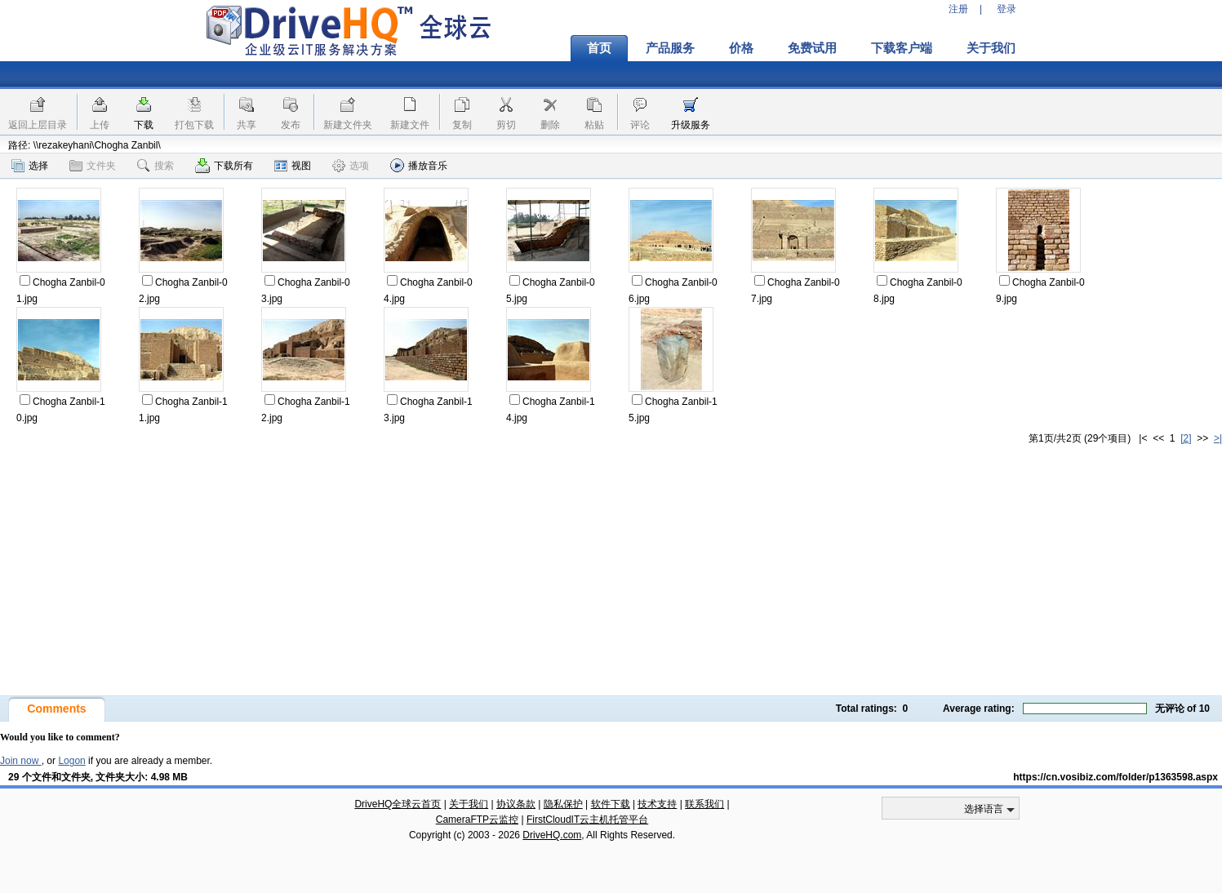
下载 (143, 125)
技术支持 (657, 804)
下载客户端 (901, 48)
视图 (292, 165)
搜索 (155, 165)
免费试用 (812, 48)
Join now (21, 760)
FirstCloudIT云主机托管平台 (587, 819)
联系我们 (704, 804)
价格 (741, 48)
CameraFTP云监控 (477, 819)
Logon (71, 760)
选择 (29, 165)
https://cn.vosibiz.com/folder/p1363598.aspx (1115, 777)
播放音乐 (418, 165)
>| (1218, 438)
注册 (958, 9)
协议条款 (515, 804)
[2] (1185, 438)
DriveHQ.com (551, 835)
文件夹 (92, 165)
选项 (350, 165)
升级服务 (690, 125)
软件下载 (610, 804)
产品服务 (670, 48)
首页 (599, 48)
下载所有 (224, 165)
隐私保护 (563, 804)
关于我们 (990, 48)
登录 (1006, 9)
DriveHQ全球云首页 (397, 804)
